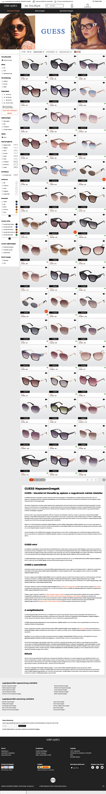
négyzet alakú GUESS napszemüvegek (50, 601)
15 (95, 479)
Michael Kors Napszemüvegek (62, 687)
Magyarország (98, 1)
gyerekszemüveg (7, 73)
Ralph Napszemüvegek (60, 693)
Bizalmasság (22, 786)
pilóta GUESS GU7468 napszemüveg (56, 596)
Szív (10, 183)
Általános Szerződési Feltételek (9, 786)
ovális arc (10, 185)
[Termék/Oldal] (51, 52)
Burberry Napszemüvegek (61, 691)
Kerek (10, 150)
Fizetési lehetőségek (41, 751)
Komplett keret (10, 175)
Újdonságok (5, 121)
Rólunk (3, 748)
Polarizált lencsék (7, 249)
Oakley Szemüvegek (7, 703)
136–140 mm (7, 100)
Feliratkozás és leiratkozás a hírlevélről (80, 753)
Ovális (10, 156)
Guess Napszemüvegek (60, 689)
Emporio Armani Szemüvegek (10, 709)
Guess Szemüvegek (58, 701)
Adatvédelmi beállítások (8, 753)
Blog (71, 755)
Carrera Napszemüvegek (9, 691)
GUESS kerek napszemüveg (68, 586)
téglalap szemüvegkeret (74, 596)
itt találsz (37, 729)
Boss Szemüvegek (58, 707)
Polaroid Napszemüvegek (61, 686)
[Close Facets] (9, 52)
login (72, 7)
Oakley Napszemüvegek (9, 687)
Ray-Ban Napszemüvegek (9, 686)
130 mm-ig (6, 94)
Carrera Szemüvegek (59, 709)
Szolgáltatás (39, 748)
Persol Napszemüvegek (8, 689)
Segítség (73, 748)
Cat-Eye (10, 153)
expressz (82, 628)
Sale (3, 124)
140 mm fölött (7, 103)
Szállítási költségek (41, 753)
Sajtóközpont (4, 751)
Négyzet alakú (10, 145)
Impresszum (30, 786)
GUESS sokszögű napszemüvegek (54, 594)
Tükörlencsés (6, 252)
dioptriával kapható (7, 247)
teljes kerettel (97, 586)
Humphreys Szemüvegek (9, 705)
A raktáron (5, 126)
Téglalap (10, 148)
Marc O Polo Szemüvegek (9, 707)
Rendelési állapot (75, 757)
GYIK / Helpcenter (75, 751)
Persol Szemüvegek (58, 703)
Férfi (4, 70)
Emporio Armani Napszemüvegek (11, 693)
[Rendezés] (66, 52)
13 (87, 479)
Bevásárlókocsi (87, 7)
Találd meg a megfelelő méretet (10, 112)
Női (3, 68)
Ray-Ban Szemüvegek (8, 701)
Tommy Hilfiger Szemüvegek (61, 705)
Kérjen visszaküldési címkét (43, 755)
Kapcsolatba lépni (6, 755)
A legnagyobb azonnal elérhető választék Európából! (18, 1)
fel (104, 786)
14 (91, 479)
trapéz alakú (10, 194)
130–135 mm (7, 97)
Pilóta (10, 159)
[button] (10, 5)
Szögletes (10, 191)
